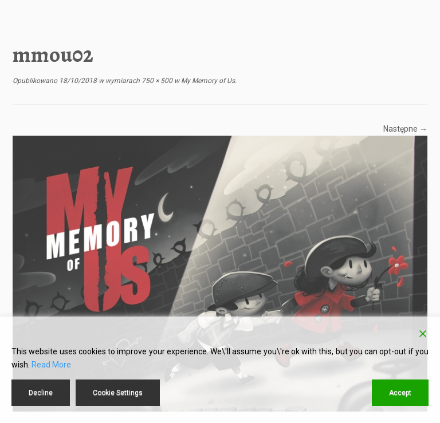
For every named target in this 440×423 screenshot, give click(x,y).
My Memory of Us (207, 81)
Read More (51, 364)
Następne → (405, 128)
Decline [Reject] (41, 393)
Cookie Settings (118, 393)
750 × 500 (156, 81)
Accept (400, 393)
